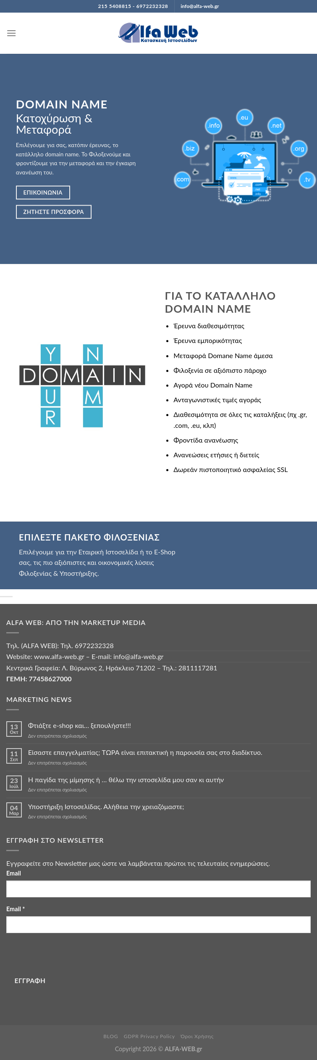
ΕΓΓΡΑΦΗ (30, 980)
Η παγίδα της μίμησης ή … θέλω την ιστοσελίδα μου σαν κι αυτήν (126, 779)
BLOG (110, 1036)
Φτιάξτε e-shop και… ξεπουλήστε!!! (79, 725)
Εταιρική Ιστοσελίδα (108, 552)
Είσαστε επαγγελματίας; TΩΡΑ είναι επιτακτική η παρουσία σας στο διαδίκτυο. (145, 752)
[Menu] (11, 33)
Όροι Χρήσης (197, 1036)
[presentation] (70, 956)
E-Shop (165, 552)
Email (13, 873)
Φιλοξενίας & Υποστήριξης (58, 573)
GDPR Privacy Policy (149, 1036)
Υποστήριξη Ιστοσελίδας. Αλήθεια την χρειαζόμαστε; (106, 806)
